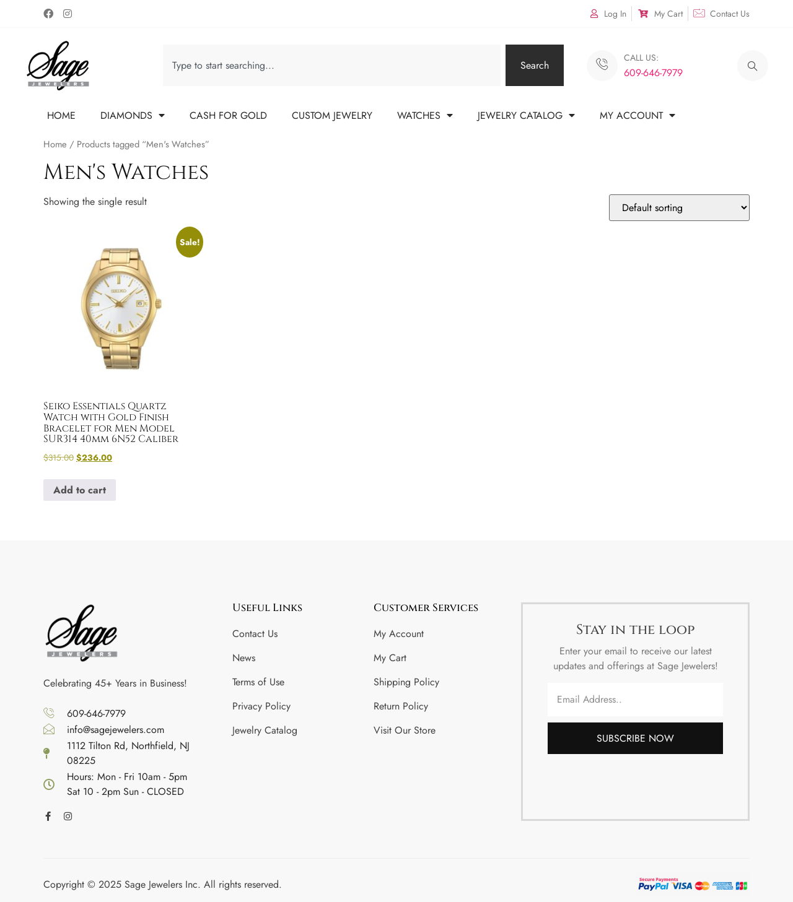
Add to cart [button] (79, 490)
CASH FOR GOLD (228, 115)
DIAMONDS (132, 115)
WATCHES (425, 115)
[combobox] (332, 65)
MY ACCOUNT (637, 115)
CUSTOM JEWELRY (332, 115)
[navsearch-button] (752, 65)
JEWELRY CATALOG (526, 115)
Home (55, 144)
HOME (61, 115)
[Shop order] (679, 207)
